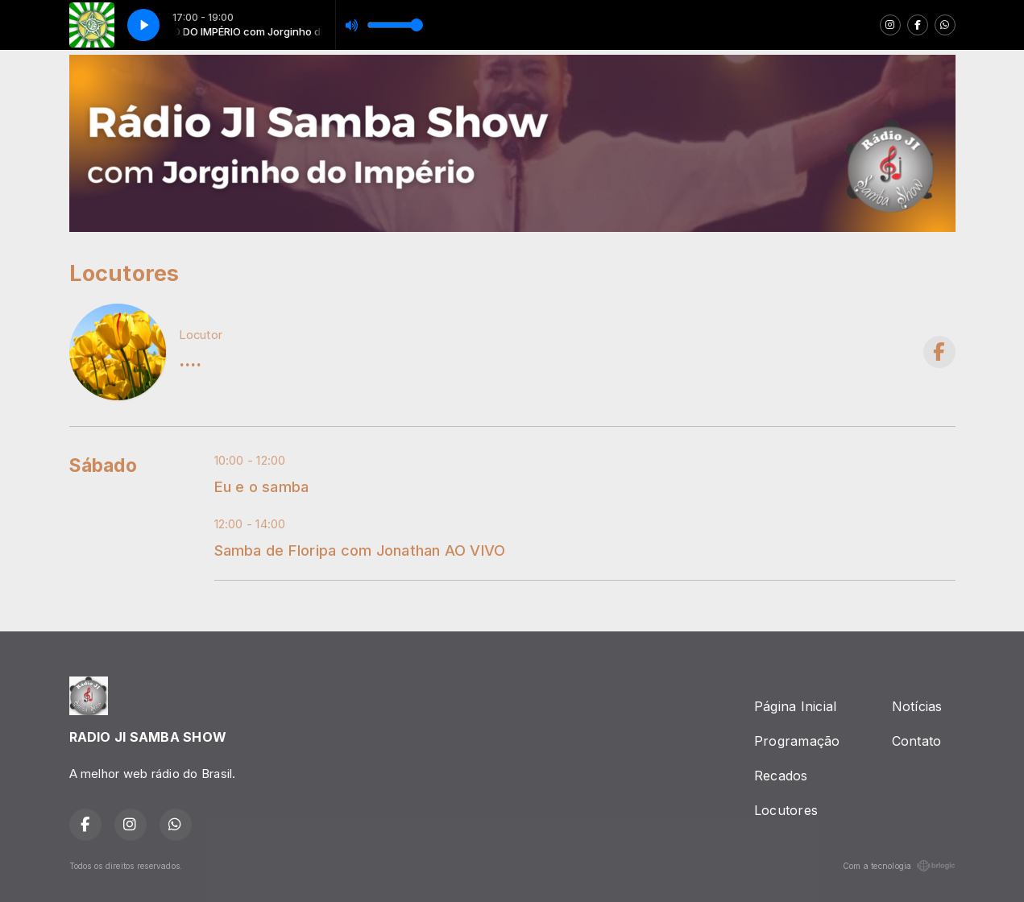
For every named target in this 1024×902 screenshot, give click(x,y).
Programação (797, 741)
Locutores (786, 810)
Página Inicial (795, 706)
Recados (781, 776)
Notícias (917, 706)
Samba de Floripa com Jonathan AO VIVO (360, 550)
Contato (917, 741)
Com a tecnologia (899, 865)
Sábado (103, 465)
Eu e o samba (261, 486)
